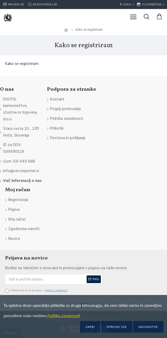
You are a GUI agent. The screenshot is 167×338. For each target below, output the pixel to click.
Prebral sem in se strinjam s (36, 290)
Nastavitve (148, 327)
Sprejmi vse (117, 327)
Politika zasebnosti (63, 315)
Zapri (90, 327)
